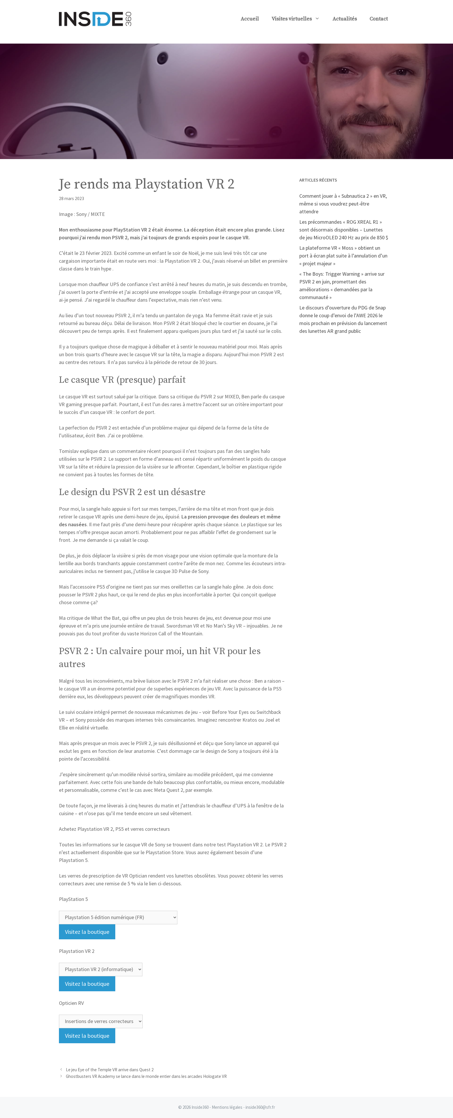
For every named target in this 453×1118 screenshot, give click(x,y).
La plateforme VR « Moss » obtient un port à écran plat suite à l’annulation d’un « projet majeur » (343, 255)
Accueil (250, 19)
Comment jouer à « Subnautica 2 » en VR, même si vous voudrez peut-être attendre (343, 204)
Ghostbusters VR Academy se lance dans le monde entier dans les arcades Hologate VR (146, 1076)
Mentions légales (227, 1107)
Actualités (345, 19)
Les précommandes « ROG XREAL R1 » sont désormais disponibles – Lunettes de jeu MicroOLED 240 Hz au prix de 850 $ (343, 230)
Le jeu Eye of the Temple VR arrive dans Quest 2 (110, 1069)
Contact (379, 19)
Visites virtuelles (299, 19)
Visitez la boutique (87, 931)
